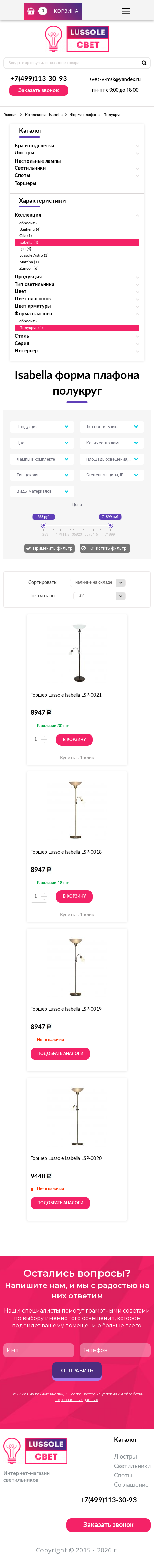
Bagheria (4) (29, 229)
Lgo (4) (25, 249)
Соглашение (131, 1485)
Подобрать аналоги (60, 1054)
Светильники (132, 1466)
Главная (10, 115)
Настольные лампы (38, 161)
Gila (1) (25, 236)
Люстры (125, 1457)
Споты (123, 1476)
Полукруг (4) (31, 328)
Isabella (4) (28, 242)
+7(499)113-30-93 (38, 79)
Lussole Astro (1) (33, 255)
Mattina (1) (29, 262)
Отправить (77, 1370)
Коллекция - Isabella (43, 115)
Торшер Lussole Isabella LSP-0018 (66, 852)
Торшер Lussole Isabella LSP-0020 (66, 1158)
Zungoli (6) (28, 268)
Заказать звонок (38, 90)
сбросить (28, 223)
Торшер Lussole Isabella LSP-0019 (66, 1009)
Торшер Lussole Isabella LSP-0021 (66, 695)
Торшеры (25, 183)
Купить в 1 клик (77, 758)
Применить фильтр (53, 548)
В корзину (74, 740)
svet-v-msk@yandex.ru (115, 79)
